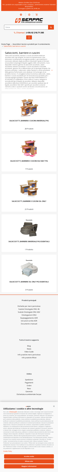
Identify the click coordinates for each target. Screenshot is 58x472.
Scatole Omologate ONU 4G (29, 309)
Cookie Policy (7, 451)
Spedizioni (29, 380)
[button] (54, 406)
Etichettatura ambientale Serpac (29, 394)
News (29, 349)
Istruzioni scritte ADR (29, 321)
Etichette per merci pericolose (29, 306)
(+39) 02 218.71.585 (34, 32)
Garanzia (29, 391)
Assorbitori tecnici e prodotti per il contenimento (31, 44)
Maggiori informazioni (29, 466)
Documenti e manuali (29, 324)
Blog (29, 346)
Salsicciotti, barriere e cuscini (15, 46)
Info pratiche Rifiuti (29, 357)
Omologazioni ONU (29, 315)
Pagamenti (29, 383)
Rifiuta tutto (29, 461)
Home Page (5, 44)
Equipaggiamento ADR (29, 318)
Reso (29, 388)
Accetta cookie (29, 456)
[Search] (26, 27)
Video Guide (29, 352)
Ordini (29, 385)
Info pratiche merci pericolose (29, 355)
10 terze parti (13, 412)
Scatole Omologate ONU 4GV (29, 312)
